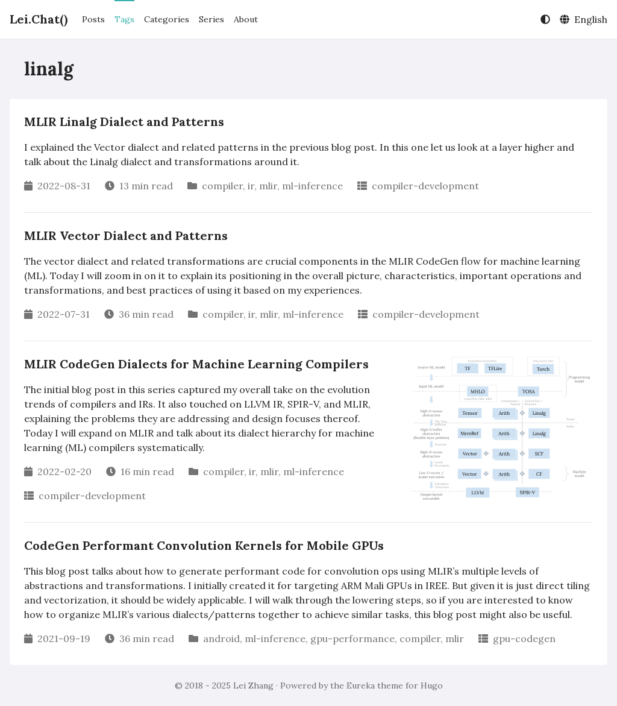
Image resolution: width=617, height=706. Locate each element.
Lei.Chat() (38, 19)
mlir (268, 186)
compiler (222, 186)
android (221, 638)
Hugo (432, 685)
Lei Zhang (253, 685)
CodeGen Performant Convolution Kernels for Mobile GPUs (204, 545)
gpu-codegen (524, 638)
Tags (124, 19)
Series (211, 19)
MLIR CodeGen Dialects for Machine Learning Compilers (196, 363)
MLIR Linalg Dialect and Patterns (124, 121)
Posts (93, 19)
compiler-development (425, 186)
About (246, 19)
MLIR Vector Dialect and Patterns (126, 235)
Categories (166, 19)
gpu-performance (352, 638)
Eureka (360, 685)
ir (251, 186)
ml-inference (312, 186)
